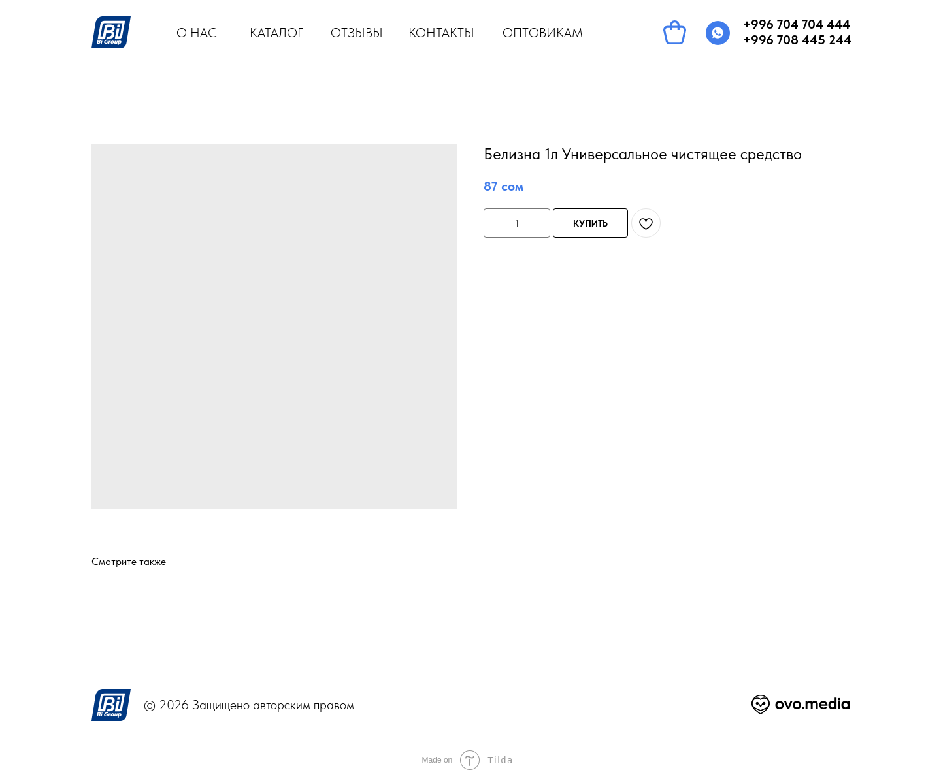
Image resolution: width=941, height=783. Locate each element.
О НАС (196, 32)
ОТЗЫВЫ (357, 32)
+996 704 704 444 (796, 24)
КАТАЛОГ (276, 32)
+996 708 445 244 (797, 40)
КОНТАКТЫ (441, 32)
